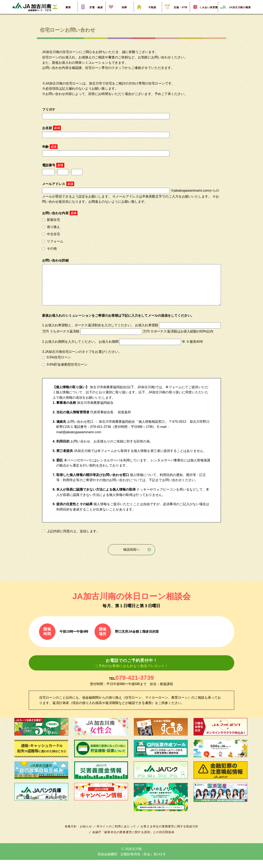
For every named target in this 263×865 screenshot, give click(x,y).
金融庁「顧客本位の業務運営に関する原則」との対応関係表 (133, 837)
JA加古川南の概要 (235, 13)
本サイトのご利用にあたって (117, 831)
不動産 (147, 13)
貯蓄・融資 (91, 13)
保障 (119, 13)
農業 (63, 13)
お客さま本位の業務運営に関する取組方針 (167, 831)
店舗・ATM (175, 13)
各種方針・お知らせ (81, 831)
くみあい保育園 (204, 13)
